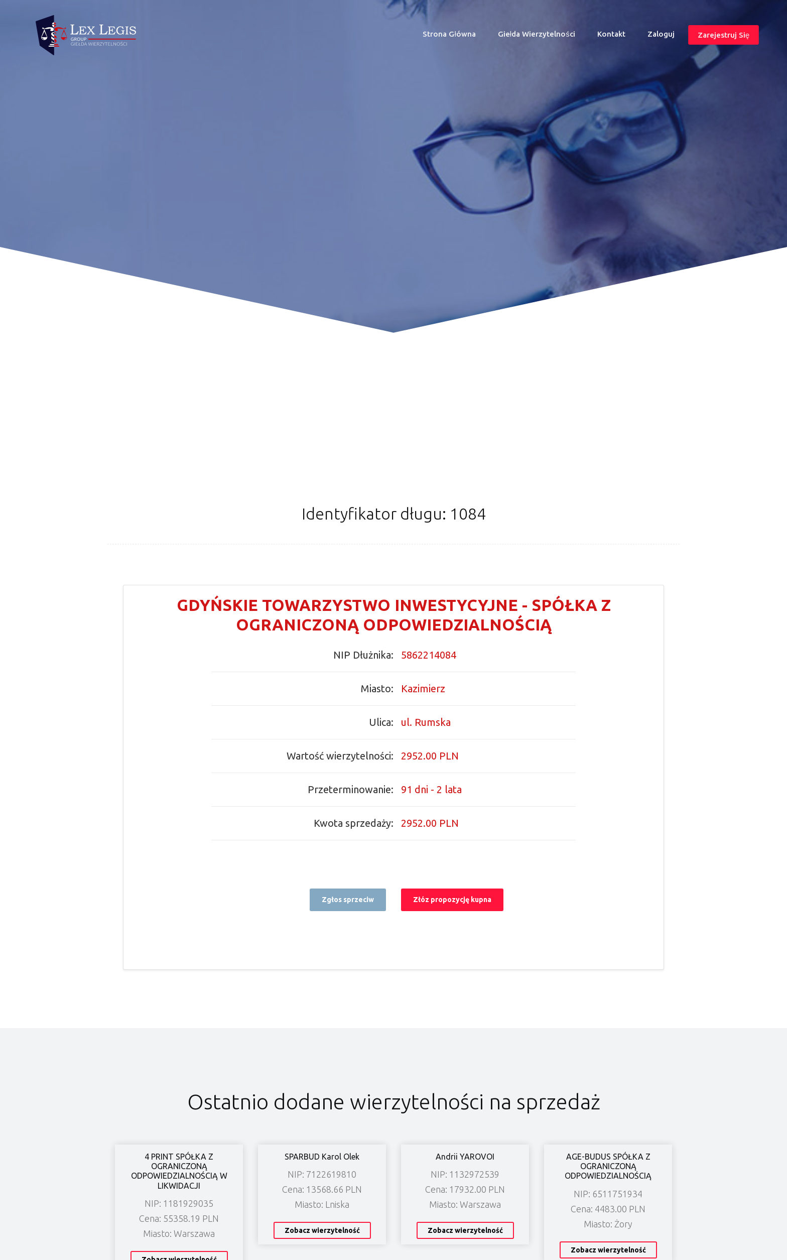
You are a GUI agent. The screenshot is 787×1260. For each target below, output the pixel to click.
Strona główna (453, 36)
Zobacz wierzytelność (322, 1230)
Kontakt (611, 34)
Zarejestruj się (723, 35)
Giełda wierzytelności (536, 34)
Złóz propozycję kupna (452, 900)
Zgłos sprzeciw (348, 900)
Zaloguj (661, 34)
